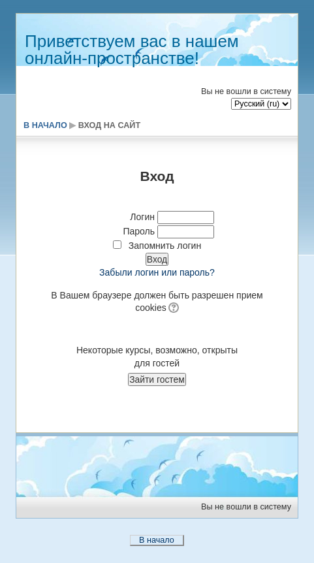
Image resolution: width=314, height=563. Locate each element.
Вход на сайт (109, 125)
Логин (142, 217)
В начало (45, 125)
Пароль (139, 231)
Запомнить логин (165, 245)
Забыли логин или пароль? (157, 272)
